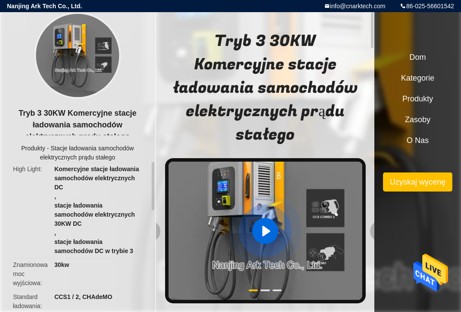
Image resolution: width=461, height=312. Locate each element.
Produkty (33, 148)
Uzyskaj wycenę (417, 182)
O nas (417, 140)
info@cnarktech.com (358, 6)
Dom (417, 57)
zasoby (417, 119)
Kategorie (417, 78)
